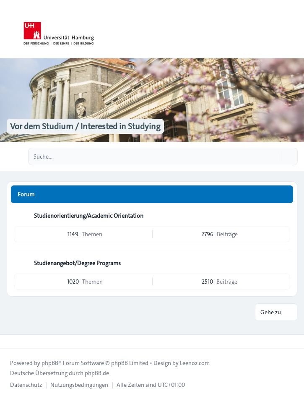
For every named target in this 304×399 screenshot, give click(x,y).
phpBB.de (97, 373)
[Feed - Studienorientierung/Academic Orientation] (283, 216)
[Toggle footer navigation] (10, 341)
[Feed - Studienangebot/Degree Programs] (283, 263)
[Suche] (274, 156)
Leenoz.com (195, 363)
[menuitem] (26, 385)
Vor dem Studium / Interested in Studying (85, 126)
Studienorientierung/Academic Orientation (88, 215)
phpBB (50, 363)
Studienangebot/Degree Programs (77, 263)
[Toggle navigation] (294, 29)
